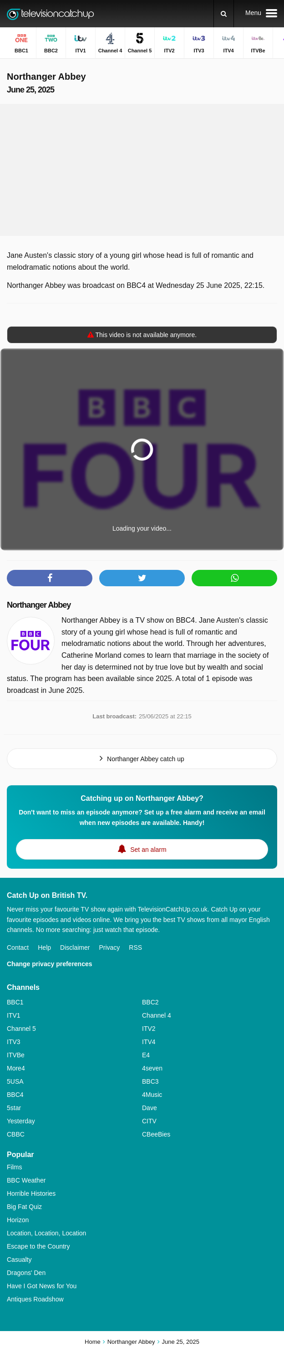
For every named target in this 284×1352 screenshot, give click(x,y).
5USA (15, 1081)
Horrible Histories (31, 1193)
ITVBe (16, 1055)
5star (14, 1107)
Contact (18, 947)
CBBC (16, 1134)
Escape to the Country (38, 1246)
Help (44, 947)
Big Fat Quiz (24, 1206)
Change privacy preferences (49, 964)
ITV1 (13, 1015)
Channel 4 (156, 1015)
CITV (149, 1121)
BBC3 (150, 1081)
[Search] (223, 13)
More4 (16, 1068)
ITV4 (149, 1041)
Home (93, 1341)
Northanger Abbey (39, 604)
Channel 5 (21, 1028)
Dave (149, 1107)
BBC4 (15, 1094)
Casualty (19, 1259)
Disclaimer (75, 947)
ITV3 (13, 1041)
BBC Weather (26, 1180)
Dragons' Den (26, 1272)
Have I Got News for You (41, 1286)
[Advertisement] (142, 170)
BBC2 (150, 1002)
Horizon (18, 1220)
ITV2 (149, 1028)
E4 (146, 1055)
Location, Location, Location (46, 1233)
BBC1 (15, 1002)
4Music (152, 1094)
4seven (152, 1068)
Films (14, 1167)
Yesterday (21, 1121)
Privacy (109, 947)
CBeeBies (156, 1134)
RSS (135, 947)
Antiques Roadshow (35, 1299)
